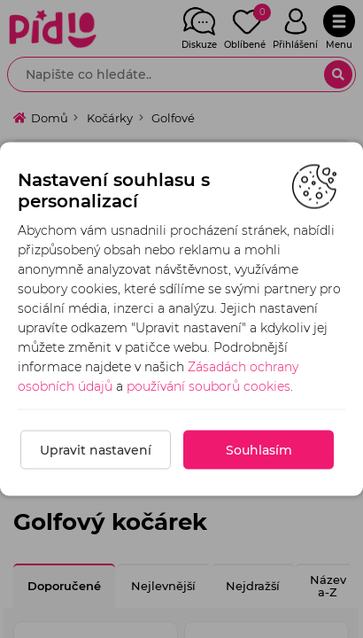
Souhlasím (259, 450)
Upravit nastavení (95, 450)
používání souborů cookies (208, 386)
